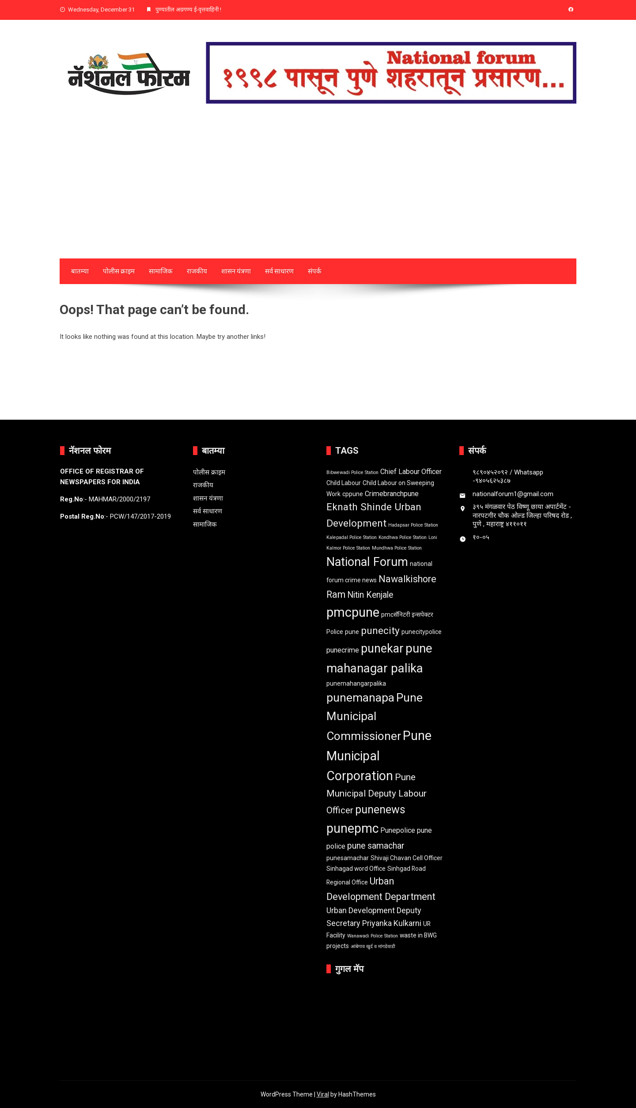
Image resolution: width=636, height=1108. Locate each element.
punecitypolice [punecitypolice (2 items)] (421, 631)
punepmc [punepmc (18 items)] (352, 828)
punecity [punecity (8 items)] (380, 631)
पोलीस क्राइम (119, 271)
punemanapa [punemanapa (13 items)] (360, 697)
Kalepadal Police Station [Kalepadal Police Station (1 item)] (351, 537)
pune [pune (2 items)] (352, 631)
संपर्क (315, 271)
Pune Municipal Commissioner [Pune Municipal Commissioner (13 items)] (374, 717)
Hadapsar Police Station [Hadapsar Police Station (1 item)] (413, 525)
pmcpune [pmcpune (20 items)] (352, 612)
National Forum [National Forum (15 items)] (367, 562)
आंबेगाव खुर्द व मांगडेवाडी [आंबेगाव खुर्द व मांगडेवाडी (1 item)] (373, 946)
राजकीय (197, 271)
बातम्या (80, 271)
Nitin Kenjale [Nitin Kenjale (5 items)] (370, 595)
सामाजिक (161, 271)
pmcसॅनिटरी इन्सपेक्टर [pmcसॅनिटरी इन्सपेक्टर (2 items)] (407, 614)
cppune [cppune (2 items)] (352, 493)
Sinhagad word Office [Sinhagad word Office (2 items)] (356, 868)
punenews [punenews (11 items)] (380, 809)
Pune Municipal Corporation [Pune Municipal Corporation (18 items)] (379, 756)
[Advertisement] (318, 192)
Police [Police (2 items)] (334, 631)
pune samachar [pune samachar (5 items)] (376, 846)
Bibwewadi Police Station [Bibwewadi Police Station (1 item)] (352, 472)
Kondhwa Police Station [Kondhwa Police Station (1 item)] (403, 537)
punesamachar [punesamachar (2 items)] (347, 857)
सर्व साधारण (279, 271)
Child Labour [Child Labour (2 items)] (343, 482)
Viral (323, 1094)
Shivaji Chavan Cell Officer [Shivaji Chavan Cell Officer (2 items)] (407, 857)
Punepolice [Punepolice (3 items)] (397, 830)
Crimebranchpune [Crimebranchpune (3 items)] (392, 493)
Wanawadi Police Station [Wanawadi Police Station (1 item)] (372, 936)
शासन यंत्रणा (236, 271)
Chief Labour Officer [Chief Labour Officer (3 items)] (411, 471)
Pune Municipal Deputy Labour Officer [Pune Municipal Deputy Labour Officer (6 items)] (376, 794)
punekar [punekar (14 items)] (382, 648)
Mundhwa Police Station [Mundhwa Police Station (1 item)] (397, 548)
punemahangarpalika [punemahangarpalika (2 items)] (356, 683)
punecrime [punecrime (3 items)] (342, 650)
